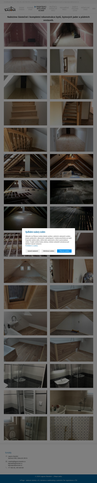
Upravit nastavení (33, 251)
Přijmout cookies (64, 251)
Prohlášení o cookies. (31, 246)
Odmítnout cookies (48, 251)
